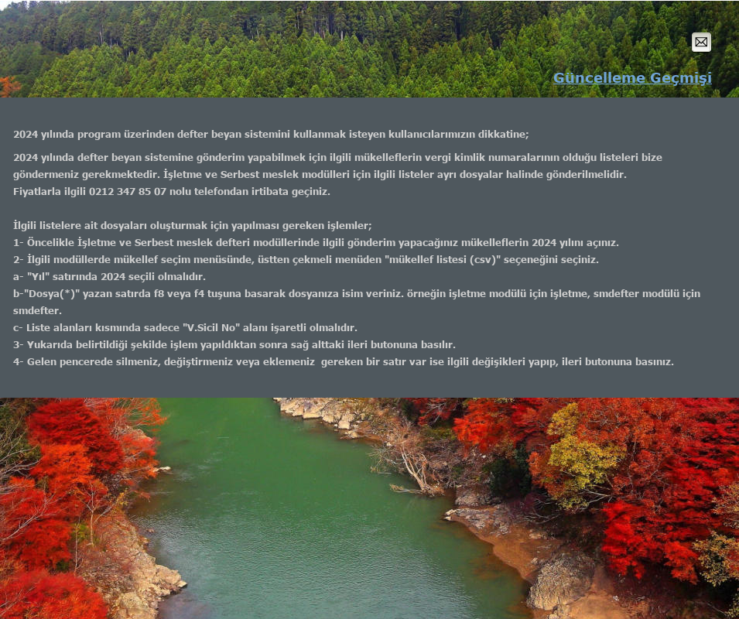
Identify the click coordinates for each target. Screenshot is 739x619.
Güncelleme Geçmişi (632, 77)
